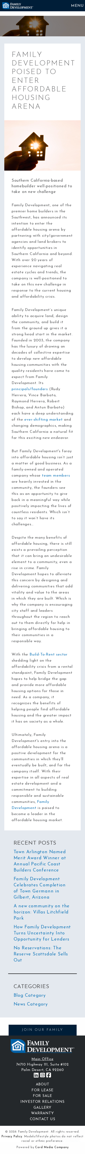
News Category (31, 1004)
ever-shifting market (43, 420)
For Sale (42, 1096)
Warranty (42, 1113)
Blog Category (30, 995)
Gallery (42, 1108)
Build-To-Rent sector (48, 654)
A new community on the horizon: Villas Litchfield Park (42, 912)
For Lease (42, 1090)
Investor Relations (42, 1102)
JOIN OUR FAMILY (42, 1030)
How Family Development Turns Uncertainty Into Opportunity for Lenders (42, 933)
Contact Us (42, 1119)
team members (56, 475)
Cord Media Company (51, 1147)
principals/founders (30, 389)
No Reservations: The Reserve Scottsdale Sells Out (41, 954)
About (42, 1084)
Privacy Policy (11, 1136)
